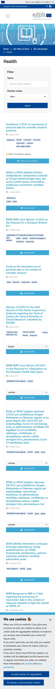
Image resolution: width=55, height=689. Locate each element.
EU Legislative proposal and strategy (29, 235)
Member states (14, 90)
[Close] (50, 619)
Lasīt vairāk (27, 208)
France (45, 332)
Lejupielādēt (27, 252)
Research (16, 282)
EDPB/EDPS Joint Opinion (16, 381)
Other (9, 282)
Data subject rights (23, 146)
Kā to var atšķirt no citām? (39, 2)
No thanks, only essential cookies (23, 682)
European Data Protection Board (15, 6)
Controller (27, 140)
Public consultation (27, 161)
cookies (28, 663)
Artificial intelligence (37, 238)
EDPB (9, 201)
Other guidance (12, 569)
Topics (10, 77)
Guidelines (11, 140)
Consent (30, 143)
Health (19, 140)
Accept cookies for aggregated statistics (26, 675)
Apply (27, 105)
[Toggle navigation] (8, 16)
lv (47, 6)
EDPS (15, 201)
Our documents (40, 49)
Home (6, 49)
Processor (36, 140)
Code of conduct (28, 332)
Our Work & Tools (21, 49)
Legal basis (20, 143)
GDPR (18, 238)
